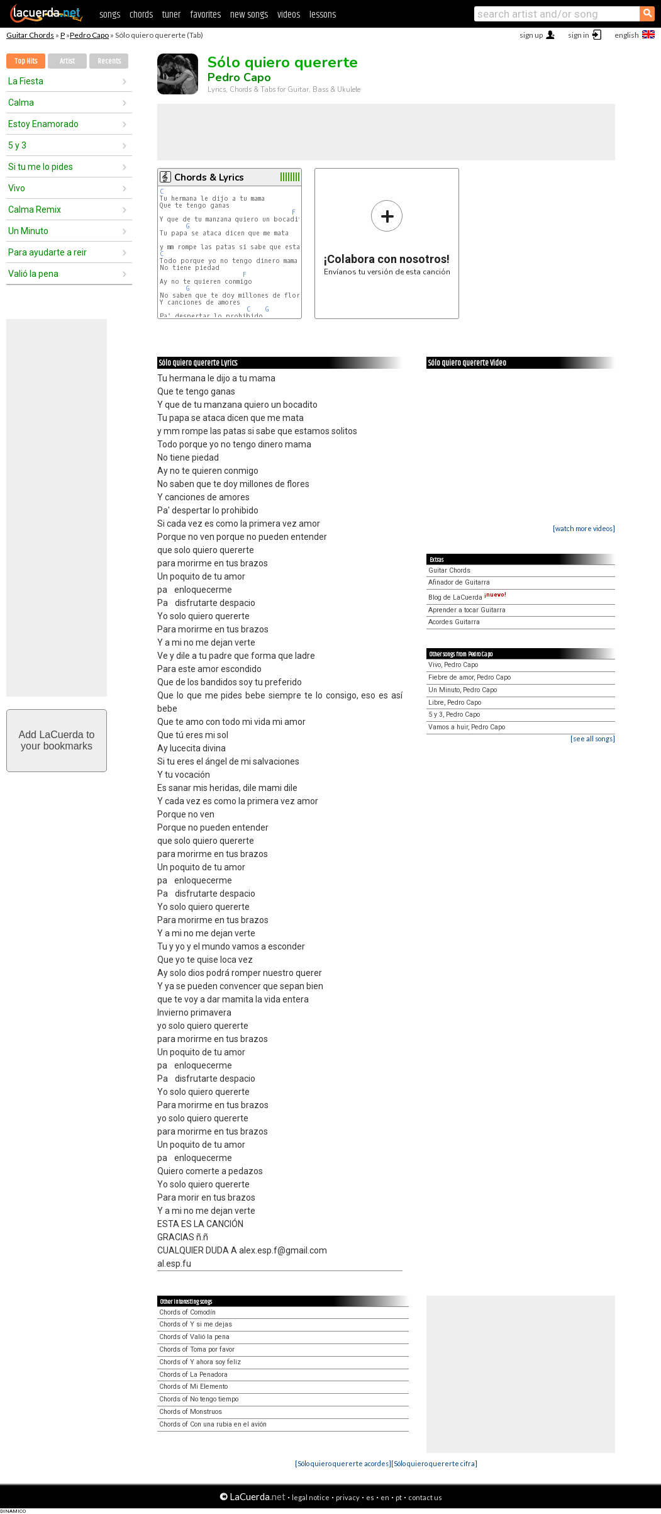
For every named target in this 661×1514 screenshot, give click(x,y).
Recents (109, 61)
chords (141, 15)
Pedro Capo (89, 35)
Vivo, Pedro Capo (453, 665)
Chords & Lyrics (209, 177)
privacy (348, 1497)
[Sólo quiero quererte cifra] (434, 1463)
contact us (425, 1497)
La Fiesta (25, 81)
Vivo (16, 188)
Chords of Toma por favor (197, 1349)
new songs (249, 15)
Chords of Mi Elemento (193, 1386)
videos (288, 15)
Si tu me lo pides (40, 167)
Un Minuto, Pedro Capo (462, 690)
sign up (531, 35)
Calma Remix (34, 210)
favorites (205, 15)
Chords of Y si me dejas (195, 1324)
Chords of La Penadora (193, 1375)
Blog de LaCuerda (467, 597)
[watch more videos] (584, 528)
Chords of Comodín (187, 1312)
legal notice (311, 1497)
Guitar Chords (30, 35)
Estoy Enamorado (43, 124)
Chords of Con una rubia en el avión (213, 1424)
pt (399, 1497)
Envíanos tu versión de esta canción (387, 237)
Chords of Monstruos (190, 1412)
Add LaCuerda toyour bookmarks (57, 740)
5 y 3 (17, 145)
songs (109, 15)
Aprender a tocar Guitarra (467, 610)
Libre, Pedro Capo (454, 702)
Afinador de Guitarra (459, 582)
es (370, 1497)
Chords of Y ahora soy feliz (200, 1362)
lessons (322, 15)
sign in (578, 35)
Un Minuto (28, 231)
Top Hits (25, 61)
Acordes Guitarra (454, 622)
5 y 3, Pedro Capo (454, 714)
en (384, 1497)
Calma (21, 103)
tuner (171, 15)
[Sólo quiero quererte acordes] (343, 1463)
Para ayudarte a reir (47, 252)
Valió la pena (33, 274)
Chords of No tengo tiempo (198, 1399)
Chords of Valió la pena (194, 1337)
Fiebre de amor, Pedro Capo (469, 677)
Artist (67, 61)
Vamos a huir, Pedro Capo (466, 727)
